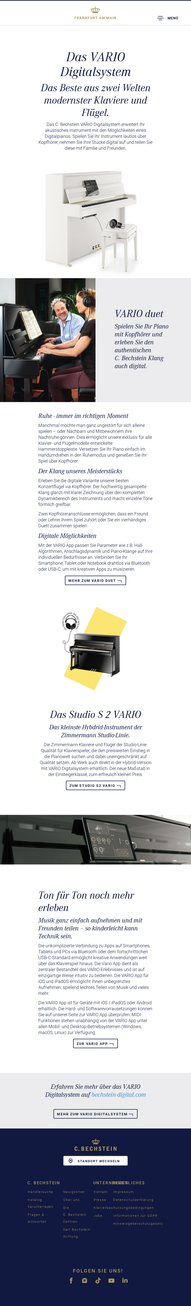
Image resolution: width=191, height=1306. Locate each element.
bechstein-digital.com (119, 1094)
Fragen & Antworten (37, 1218)
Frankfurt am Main (95, 18)
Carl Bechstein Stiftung (76, 1233)
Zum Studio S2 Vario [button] (95, 785)
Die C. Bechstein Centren (75, 1214)
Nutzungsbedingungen (133, 1208)
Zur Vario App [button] (95, 1043)
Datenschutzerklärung (133, 1200)
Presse (100, 1200)
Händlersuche (40, 1192)
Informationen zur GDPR (135, 1215)
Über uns (71, 1200)
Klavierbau (103, 1208)
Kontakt (101, 1192)
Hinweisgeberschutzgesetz (138, 1223)
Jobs (98, 1215)
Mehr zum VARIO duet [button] (95, 580)
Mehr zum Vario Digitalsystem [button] (95, 1114)
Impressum (123, 1192)
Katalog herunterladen (40, 1203)
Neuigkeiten (74, 1192)
